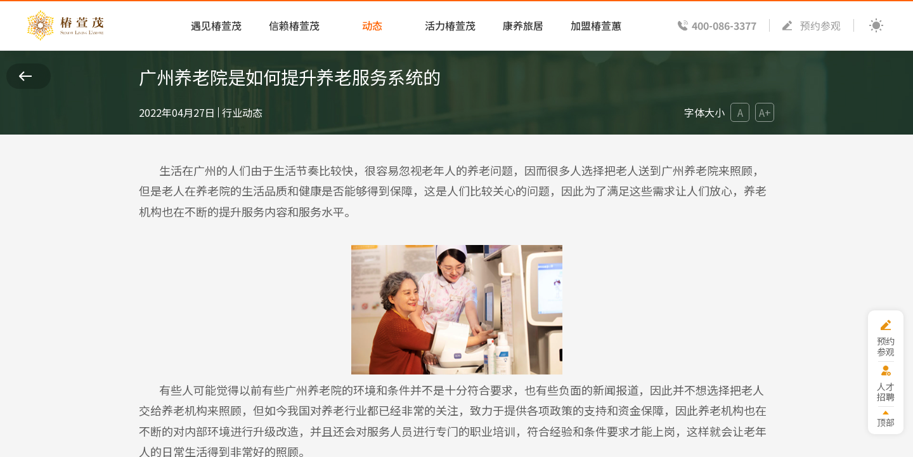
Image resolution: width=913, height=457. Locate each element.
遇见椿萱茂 (216, 25)
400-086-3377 (724, 25)
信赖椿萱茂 (294, 25)
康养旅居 (523, 25)
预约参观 (820, 25)
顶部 (886, 422)
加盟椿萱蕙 (596, 25)
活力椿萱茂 (450, 25)
